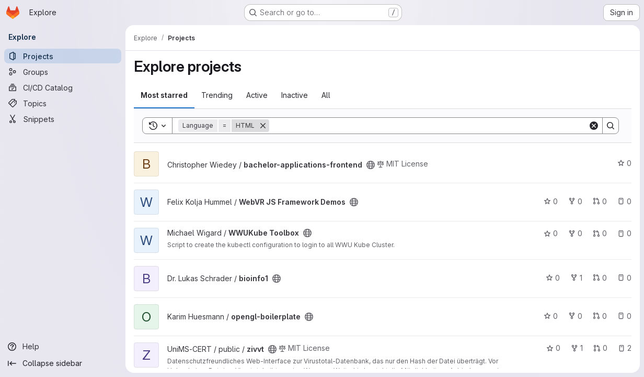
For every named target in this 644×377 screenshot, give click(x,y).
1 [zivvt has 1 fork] (577, 347)
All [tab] (325, 95)
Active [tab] (257, 95)
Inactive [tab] (294, 95)
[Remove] (263, 125)
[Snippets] (62, 119)
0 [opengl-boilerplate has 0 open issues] (624, 316)
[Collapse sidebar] (62, 363)
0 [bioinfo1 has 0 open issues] (624, 277)
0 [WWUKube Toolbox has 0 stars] (551, 233)
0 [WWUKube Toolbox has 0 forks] (575, 233)
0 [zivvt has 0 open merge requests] (600, 347)
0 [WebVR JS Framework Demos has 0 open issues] (624, 201)
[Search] (428, 125)
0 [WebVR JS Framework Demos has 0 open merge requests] (600, 201)
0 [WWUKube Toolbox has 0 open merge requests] (600, 233)
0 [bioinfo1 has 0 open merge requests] (600, 277)
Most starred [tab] (164, 95)
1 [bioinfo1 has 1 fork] (576, 277)
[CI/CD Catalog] (62, 87)
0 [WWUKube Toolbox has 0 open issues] (624, 233)
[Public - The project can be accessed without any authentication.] (370, 165)
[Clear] (594, 125)
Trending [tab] (217, 95)
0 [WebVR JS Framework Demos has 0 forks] (575, 201)
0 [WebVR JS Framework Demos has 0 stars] (551, 201)
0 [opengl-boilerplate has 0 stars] (551, 316)
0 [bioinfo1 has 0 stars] (553, 277)
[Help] (62, 346)
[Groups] (62, 71)
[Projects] (62, 56)
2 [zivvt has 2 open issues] (624, 347)
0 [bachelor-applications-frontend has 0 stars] (624, 163)
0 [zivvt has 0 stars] (553, 347)
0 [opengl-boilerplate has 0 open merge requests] (600, 316)
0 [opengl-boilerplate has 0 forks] (575, 316)
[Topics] (62, 103)
